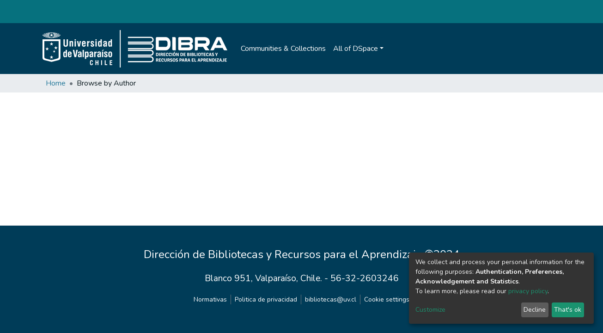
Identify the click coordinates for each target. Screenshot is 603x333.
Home (56, 83)
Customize (430, 309)
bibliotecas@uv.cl (330, 299)
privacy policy (528, 291)
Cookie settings (386, 299)
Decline (535, 309)
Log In (541, 48)
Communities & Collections (283, 48)
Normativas (210, 299)
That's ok (567, 309)
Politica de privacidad (266, 299)
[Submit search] (523, 48)
